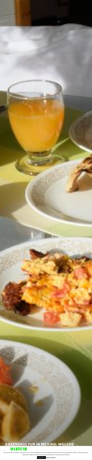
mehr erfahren (50, 457)
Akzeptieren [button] (41, 457)
